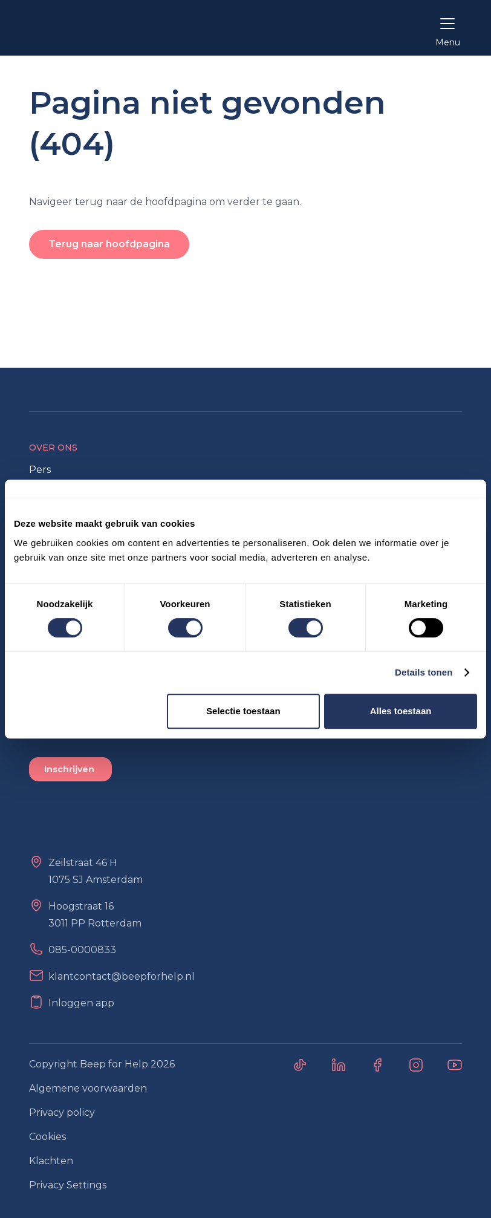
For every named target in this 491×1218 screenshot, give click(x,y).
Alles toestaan (401, 711)
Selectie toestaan (243, 711)
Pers (40, 469)
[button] (447, 28)
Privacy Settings (67, 1185)
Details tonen (423, 672)
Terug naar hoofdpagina (109, 244)
